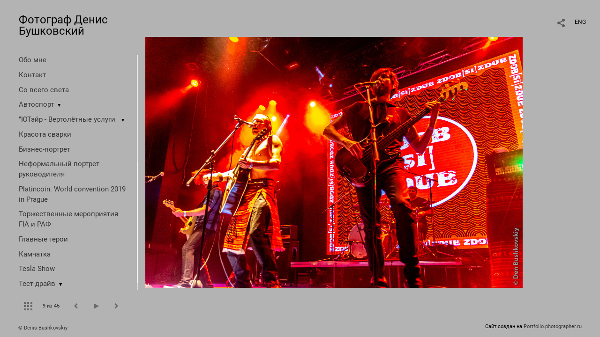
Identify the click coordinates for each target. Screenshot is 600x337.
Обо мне (32, 60)
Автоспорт (36, 104)
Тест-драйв (37, 283)
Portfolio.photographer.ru (553, 326)
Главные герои (43, 239)
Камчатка (35, 254)
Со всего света (44, 90)
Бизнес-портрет (44, 149)
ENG (580, 22)
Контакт (32, 75)
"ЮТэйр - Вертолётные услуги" (68, 119)
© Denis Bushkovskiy (43, 328)
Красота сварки (45, 134)
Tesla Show (37, 268)
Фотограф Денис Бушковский (63, 25)
